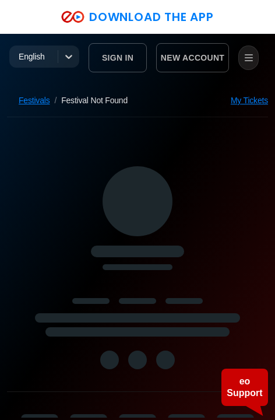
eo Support (244, 387)
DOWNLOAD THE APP (137, 17)
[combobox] (20, 56)
